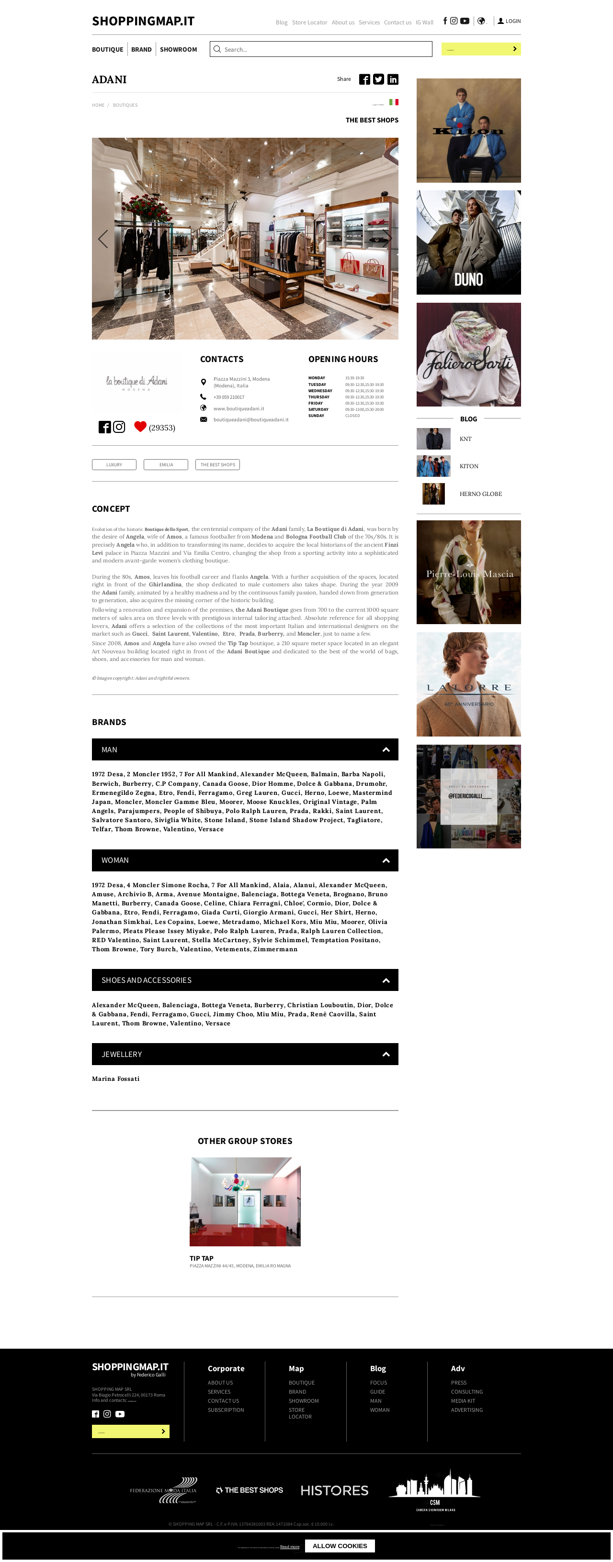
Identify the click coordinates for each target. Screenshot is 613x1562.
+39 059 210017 (229, 397)
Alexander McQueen (273, 796)
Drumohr (371, 805)
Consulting (467, 1413)
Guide (377, 1413)
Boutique (108, 49)
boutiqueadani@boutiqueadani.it (251, 419)
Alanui (304, 906)
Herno (315, 814)
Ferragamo (215, 814)
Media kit (463, 1422)
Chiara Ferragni (254, 925)
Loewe (338, 814)
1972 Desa (108, 796)
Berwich (105, 805)
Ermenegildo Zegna (123, 814)
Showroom (178, 49)
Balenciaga (259, 916)
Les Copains (174, 943)
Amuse (103, 916)
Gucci (291, 814)
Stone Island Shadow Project (296, 841)
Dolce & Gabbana (324, 805)
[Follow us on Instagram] (450, 22)
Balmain (324, 796)
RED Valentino (115, 961)
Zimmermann (275, 971)
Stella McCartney (220, 961)
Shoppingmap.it (131, 1395)
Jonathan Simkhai (121, 943)
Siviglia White (178, 841)
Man (376, 1422)
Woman (380, 1431)
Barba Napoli (362, 796)
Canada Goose (226, 805)
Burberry (137, 805)
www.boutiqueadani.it (239, 408)
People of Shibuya (193, 832)
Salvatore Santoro (121, 841)
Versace (211, 851)
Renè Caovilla (332, 1036)
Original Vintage (330, 823)
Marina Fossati (116, 1100)
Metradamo (241, 943)
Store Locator (307, 22)
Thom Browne (137, 851)
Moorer (231, 823)
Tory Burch (158, 971)
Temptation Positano (345, 961)
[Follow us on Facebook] (442, 22)
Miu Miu (323, 943)
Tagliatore (364, 841)
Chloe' (293, 925)
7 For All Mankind (208, 796)
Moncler (128, 823)
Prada (299, 832)
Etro (166, 814)
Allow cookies (393, 1546)
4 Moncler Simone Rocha (167, 906)
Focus (378, 1403)
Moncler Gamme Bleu (180, 823)
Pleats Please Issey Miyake (167, 952)
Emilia (166, 465)
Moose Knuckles (273, 823)
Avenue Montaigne (207, 916)
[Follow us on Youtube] (460, 22)
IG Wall (422, 22)
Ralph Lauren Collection (341, 952)
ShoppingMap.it (143, 20)
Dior (342, 925)
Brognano (348, 916)
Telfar (101, 851)
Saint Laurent (358, 832)
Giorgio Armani (268, 934)
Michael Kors (284, 943)
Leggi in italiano (372, 103)
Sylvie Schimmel (280, 961)
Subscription (226, 1431)
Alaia (281, 906)
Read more (340, 1546)
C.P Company (177, 805)
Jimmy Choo (233, 1036)
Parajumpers (139, 832)
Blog (279, 22)
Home (98, 105)
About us (340, 22)
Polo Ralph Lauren (256, 832)
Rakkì (322, 832)
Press (458, 1403)
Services (366, 22)
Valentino (179, 851)
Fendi (185, 814)
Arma (164, 916)
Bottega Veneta (305, 916)
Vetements (232, 971)
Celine (214, 925)
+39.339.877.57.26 (145, 1422)
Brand (141, 49)
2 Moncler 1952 (151, 796)
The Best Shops (372, 119)
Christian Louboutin (320, 1026)
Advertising (467, 1431)
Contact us (395, 22)
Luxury (114, 465)
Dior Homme (272, 805)
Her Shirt (336, 934)
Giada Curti (221, 934)
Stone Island (225, 841)
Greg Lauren (257, 814)
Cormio (319, 925)
